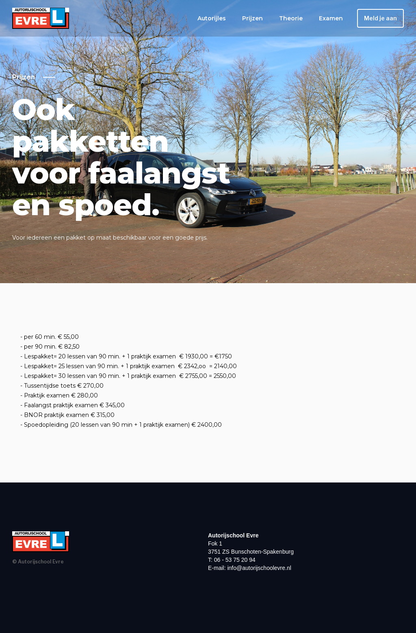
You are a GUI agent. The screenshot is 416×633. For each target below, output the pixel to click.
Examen (331, 18)
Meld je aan (380, 18)
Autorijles (211, 18)
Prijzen (252, 18)
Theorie (291, 18)
